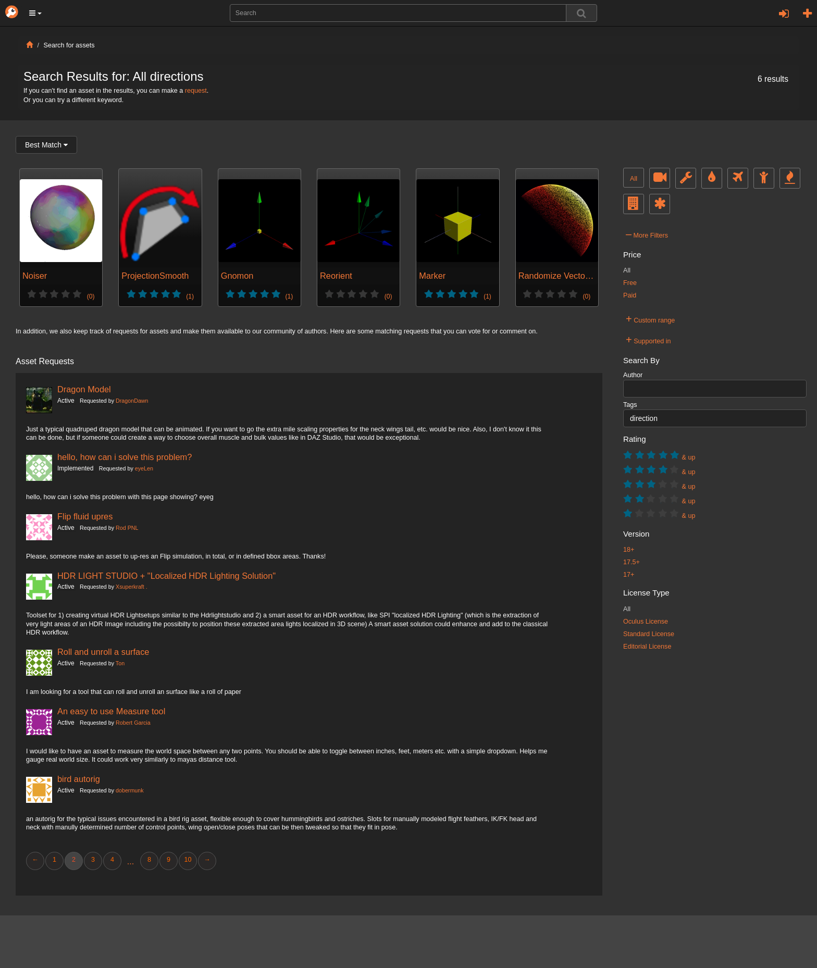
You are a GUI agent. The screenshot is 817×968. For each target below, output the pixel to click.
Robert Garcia (133, 722)
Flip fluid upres (85, 516)
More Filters (647, 234)
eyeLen (144, 468)
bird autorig (78, 779)
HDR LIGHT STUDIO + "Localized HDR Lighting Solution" (166, 575)
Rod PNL (127, 528)
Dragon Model (84, 389)
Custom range (650, 319)
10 (187, 859)
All (633, 178)
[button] (35, 13)
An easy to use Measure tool (111, 711)
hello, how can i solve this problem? (124, 457)
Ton (120, 663)
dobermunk (130, 790)
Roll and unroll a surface (103, 651)
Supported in (648, 339)
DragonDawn (132, 401)
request (196, 90)
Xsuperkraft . (131, 587)
